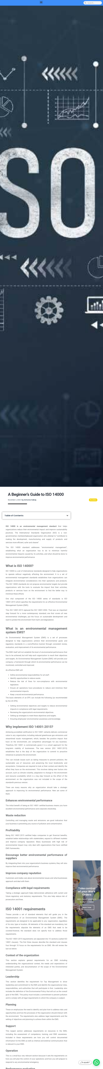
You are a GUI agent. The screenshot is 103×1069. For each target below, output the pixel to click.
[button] (41, 2)
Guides (93, 500)
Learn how (86, 907)
